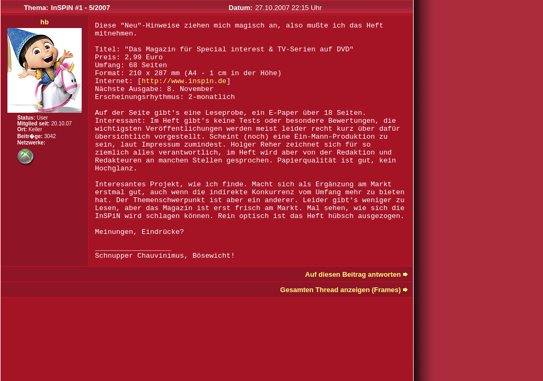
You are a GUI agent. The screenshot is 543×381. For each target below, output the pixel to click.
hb (44, 22)
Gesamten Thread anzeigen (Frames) (340, 290)
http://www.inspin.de (184, 81)
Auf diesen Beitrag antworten (353, 274)
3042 (50, 136)
